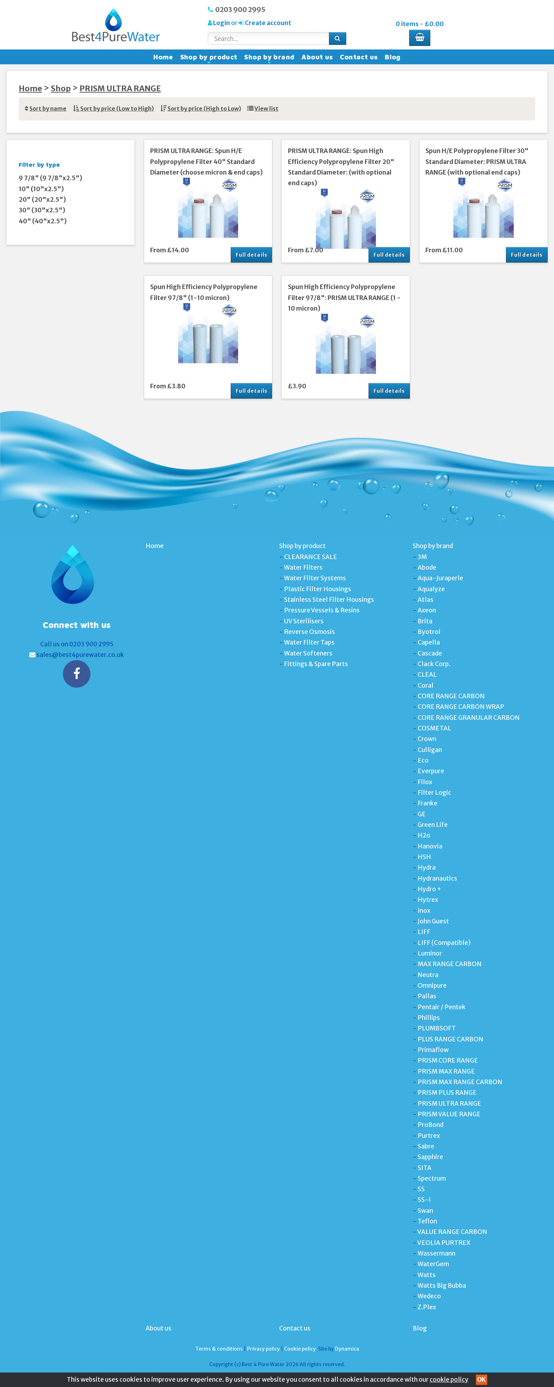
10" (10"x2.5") (41, 189)
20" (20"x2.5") (42, 200)
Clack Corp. (434, 664)
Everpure (431, 771)
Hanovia (430, 846)
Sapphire (430, 1157)
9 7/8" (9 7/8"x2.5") (50, 178)
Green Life (433, 825)
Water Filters (303, 567)
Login (221, 23)
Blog (393, 57)
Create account (267, 23)
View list (266, 108)
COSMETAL (434, 728)
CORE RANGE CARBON (451, 696)
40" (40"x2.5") (43, 221)
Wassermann (436, 1253)
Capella (429, 642)
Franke (427, 803)
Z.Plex (427, 1307)
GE (422, 814)
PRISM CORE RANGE (448, 1060)
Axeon (427, 610)
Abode (427, 567)
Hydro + (429, 889)
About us (317, 57)
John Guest (433, 921)
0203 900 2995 (240, 9)
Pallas (427, 996)
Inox (424, 911)
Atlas (426, 600)
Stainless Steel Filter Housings (329, 600)
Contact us (359, 57)
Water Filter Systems (315, 578)
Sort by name (47, 108)
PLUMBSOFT (437, 1028)
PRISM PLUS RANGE (447, 1093)
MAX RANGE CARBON (450, 964)
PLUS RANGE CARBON (450, 1039)
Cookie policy (300, 1349)
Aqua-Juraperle (440, 578)
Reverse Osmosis (309, 632)
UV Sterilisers (304, 621)
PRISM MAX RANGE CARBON (460, 1082)
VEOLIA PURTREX (443, 1243)
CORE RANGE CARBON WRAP (461, 707)
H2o (424, 835)
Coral (426, 685)
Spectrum (432, 1178)
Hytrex (428, 900)
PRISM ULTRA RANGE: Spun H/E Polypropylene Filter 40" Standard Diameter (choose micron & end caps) (206, 161)
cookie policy (449, 1379)
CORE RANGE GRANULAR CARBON (469, 718)
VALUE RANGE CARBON (452, 1232)
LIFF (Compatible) (444, 943)
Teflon (427, 1221)
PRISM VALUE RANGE (449, 1114)
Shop (61, 88)
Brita (425, 621)
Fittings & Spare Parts (316, 664)
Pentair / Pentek (442, 1007)
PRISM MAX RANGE (446, 1071)
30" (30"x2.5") (42, 210)
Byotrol (429, 632)
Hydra (427, 867)
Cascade (430, 653)
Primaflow (433, 1050)
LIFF (424, 932)
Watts (427, 1275)
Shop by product (208, 58)
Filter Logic (434, 793)
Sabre (426, 1146)
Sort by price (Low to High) (117, 108)
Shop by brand (269, 58)
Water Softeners (308, 653)
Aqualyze (431, 589)
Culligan (430, 750)
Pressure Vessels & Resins (322, 610)
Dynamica (347, 1349)
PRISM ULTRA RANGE (120, 88)
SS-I (424, 1200)
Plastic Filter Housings (317, 589)
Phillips (429, 1018)
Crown (427, 739)
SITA (424, 1168)
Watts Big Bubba (442, 1285)
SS (421, 1189)
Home (163, 57)
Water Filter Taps (309, 642)
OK (481, 1379)
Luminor (430, 953)
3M (422, 557)
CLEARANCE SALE (310, 557)
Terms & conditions (219, 1349)
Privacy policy (263, 1349)
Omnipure (432, 985)
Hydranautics (437, 878)
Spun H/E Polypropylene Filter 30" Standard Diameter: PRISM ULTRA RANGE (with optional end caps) (477, 161)
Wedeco (429, 1296)
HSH (424, 857)
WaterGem (433, 1264)
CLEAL (427, 674)
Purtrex (429, 1136)
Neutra (428, 975)
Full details (251, 255)
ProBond (430, 1125)
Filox (425, 782)
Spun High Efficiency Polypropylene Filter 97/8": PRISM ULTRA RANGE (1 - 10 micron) (344, 297)
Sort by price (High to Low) (204, 108)
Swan (425, 1211)
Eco (423, 760)
